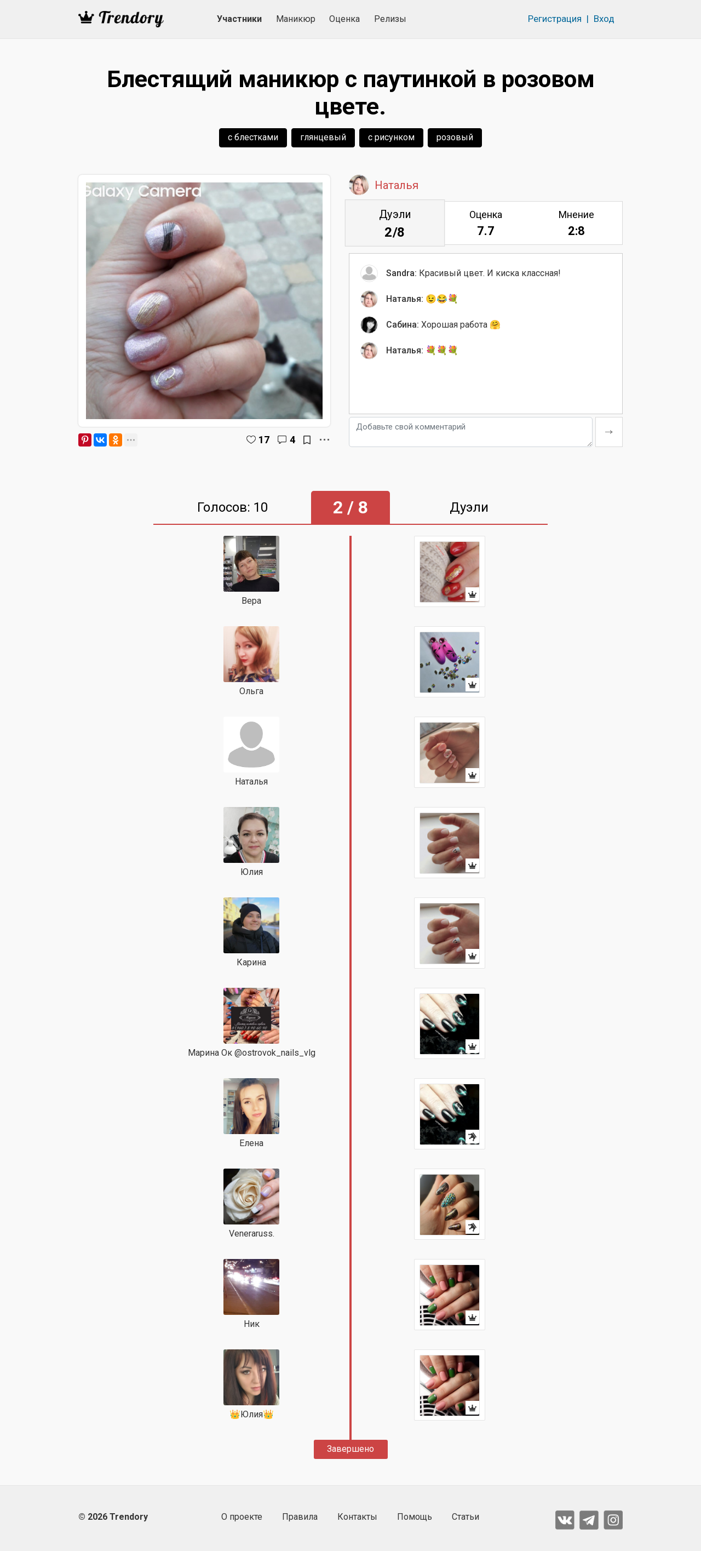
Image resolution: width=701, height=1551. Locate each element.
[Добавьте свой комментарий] (471, 432)
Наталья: (404, 299)
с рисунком (391, 137)
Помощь (414, 1517)
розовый (454, 137)
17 (263, 439)
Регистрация (555, 18)
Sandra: (401, 273)
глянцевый (323, 137)
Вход (604, 18)
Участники (239, 19)
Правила (300, 1517)
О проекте (241, 1517)
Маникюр (295, 19)
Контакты (357, 1517)
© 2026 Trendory (113, 1517)
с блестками (253, 137)
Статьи (465, 1517)
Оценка (344, 19)
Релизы (390, 19)
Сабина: (402, 324)
